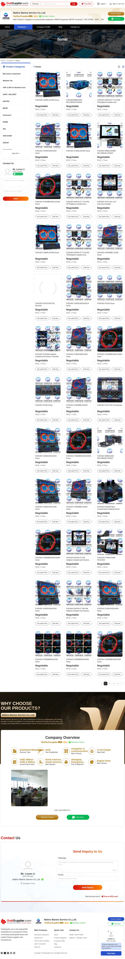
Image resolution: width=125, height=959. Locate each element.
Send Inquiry (88, 887)
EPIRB (5, 122)
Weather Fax (8, 81)
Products (10, 60)
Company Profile (59, 941)
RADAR (6, 143)
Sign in (115, 4)
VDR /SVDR (7, 136)
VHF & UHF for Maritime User (14, 87)
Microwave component (12, 74)
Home (3, 60)
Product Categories (60, 938)
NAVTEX (6, 101)
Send (16, 199)
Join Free (121, 4)
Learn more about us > (62, 810)
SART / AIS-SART (9, 94)
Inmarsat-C (7, 115)
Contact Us (57, 947)
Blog (55, 944)
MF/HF (5, 108)
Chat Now (111, 953)
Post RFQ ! (109, 896)
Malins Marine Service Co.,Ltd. (26, 879)
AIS (4, 129)
